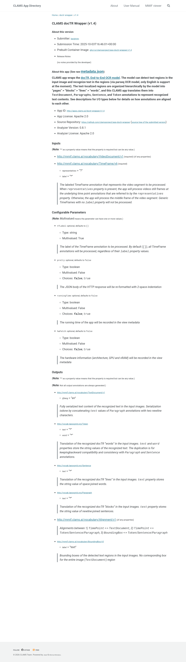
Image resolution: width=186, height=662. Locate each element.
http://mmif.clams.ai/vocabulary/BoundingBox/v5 (88, 597)
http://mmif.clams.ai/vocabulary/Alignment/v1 (86, 568)
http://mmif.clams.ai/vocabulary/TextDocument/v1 (89, 429)
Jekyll (45, 655)
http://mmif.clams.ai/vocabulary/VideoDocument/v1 (90, 172)
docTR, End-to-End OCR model (100, 87)
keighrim (76, 42)
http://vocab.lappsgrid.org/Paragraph (80, 538)
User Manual (130, 5)
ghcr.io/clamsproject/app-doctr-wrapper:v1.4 (118, 53)
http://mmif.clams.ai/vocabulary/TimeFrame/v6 (87, 180)
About (113, 5)
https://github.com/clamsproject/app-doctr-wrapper (114, 132)
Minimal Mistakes (58, 655)
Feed (41, 650)
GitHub (28, 650)
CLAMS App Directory (27, 5)
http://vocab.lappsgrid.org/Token (78, 464)
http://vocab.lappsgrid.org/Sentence (80, 508)
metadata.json (102, 80)
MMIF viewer (152, 5)
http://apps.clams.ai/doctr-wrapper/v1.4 (92, 121)
